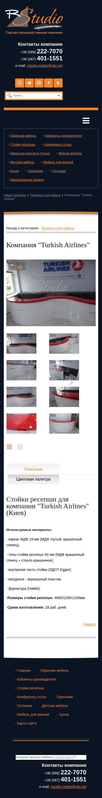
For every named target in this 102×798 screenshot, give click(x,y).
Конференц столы (57, 144)
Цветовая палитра (33, 479)
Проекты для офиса (45, 195)
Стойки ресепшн (22, 144)
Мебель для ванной (58, 162)
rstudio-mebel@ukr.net (45, 66)
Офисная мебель (23, 136)
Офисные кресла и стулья (30, 153)
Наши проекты (15, 195)
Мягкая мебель (70, 153)
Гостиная (59, 171)
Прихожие (35, 171)
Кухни (14, 171)
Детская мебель (22, 162)
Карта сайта (27, 723)
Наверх (90, 624)
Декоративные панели (27, 180)
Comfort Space (63, 757)
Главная (23, 670)
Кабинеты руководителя (63, 136)
